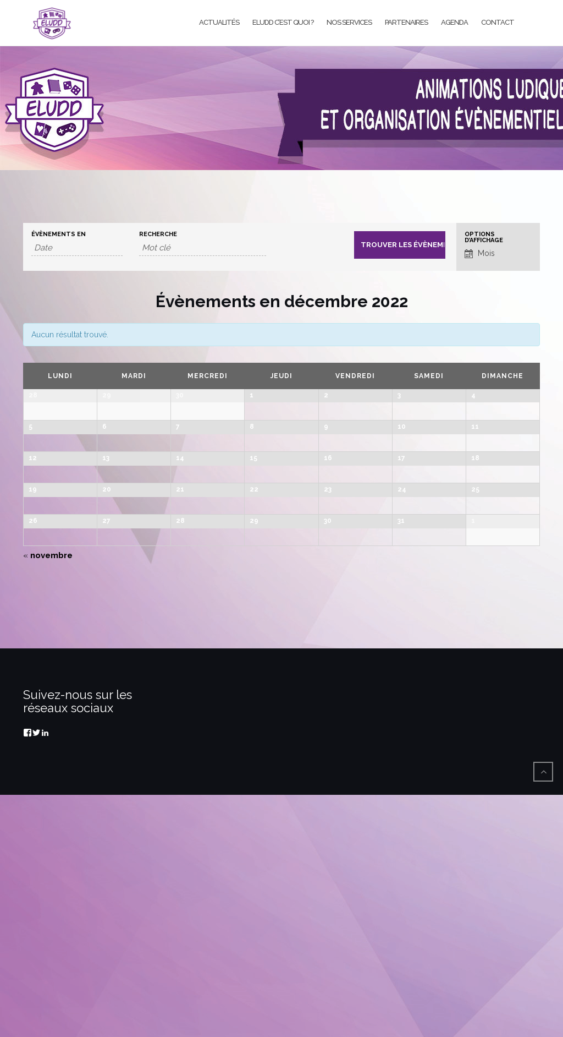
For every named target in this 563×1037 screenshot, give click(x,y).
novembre (48, 798)
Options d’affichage (484, 237)
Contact (497, 22)
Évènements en (58, 234)
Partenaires (406, 22)
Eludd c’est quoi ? (282, 22)
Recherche (158, 234)
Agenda (454, 22)
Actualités (219, 22)
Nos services (349, 22)
